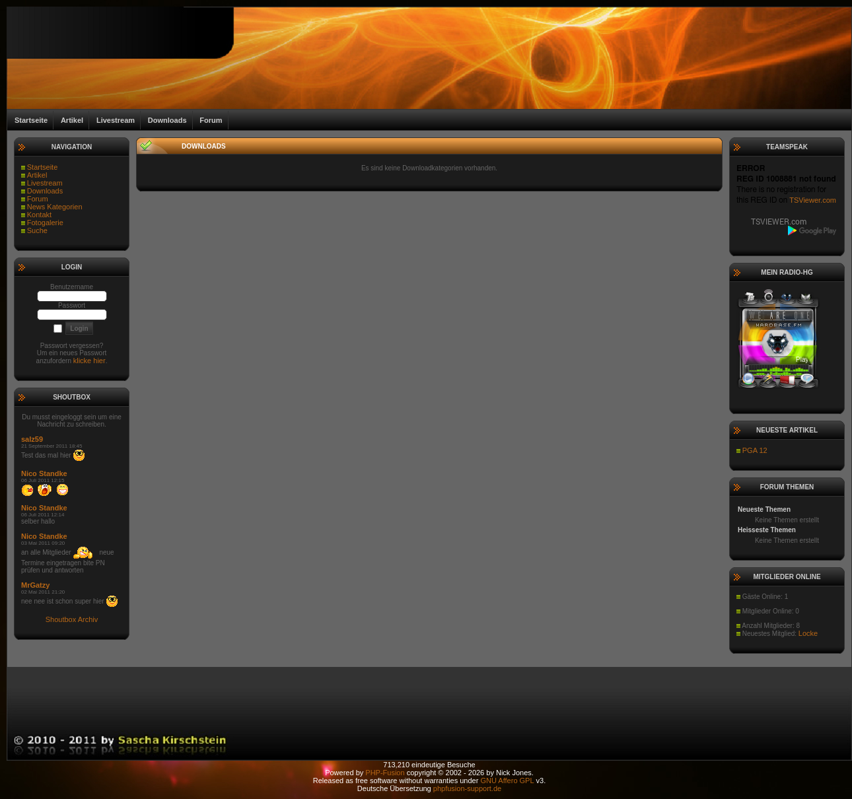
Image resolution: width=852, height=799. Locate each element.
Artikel (37, 175)
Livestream (45, 183)
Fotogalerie (45, 222)
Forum (37, 199)
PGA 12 (754, 450)
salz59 (32, 439)
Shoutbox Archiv (72, 619)
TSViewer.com (812, 200)
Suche (37, 230)
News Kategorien (55, 207)
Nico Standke (44, 473)
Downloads (45, 191)
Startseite (42, 167)
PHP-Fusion (384, 773)
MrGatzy (35, 585)
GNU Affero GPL (507, 780)
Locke (808, 633)
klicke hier (89, 361)
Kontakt (39, 215)
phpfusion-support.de (467, 788)
